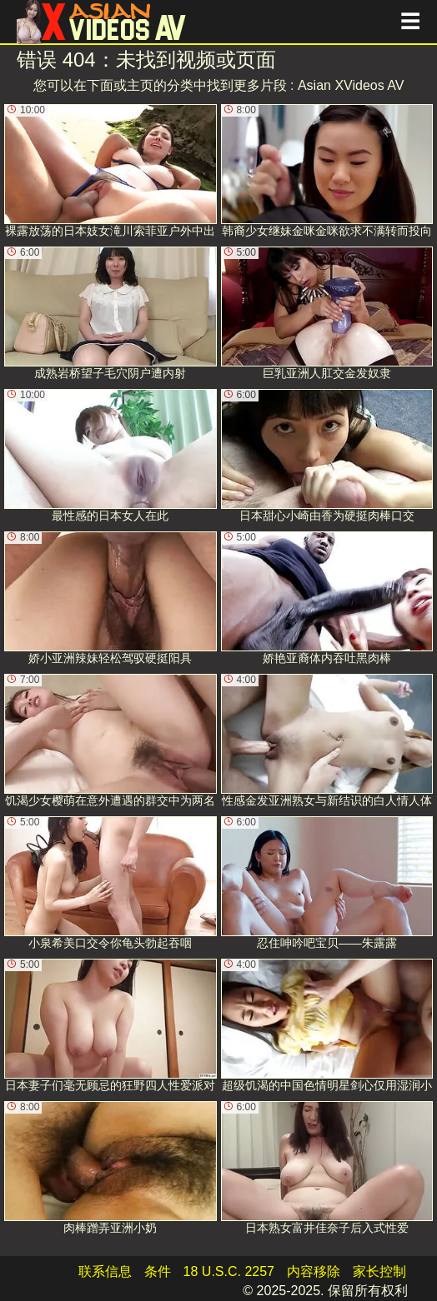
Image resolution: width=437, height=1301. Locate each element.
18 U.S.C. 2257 (228, 1271)
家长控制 (379, 1271)
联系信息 (105, 1271)
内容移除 (313, 1271)
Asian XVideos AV (351, 85)
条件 (157, 1271)
